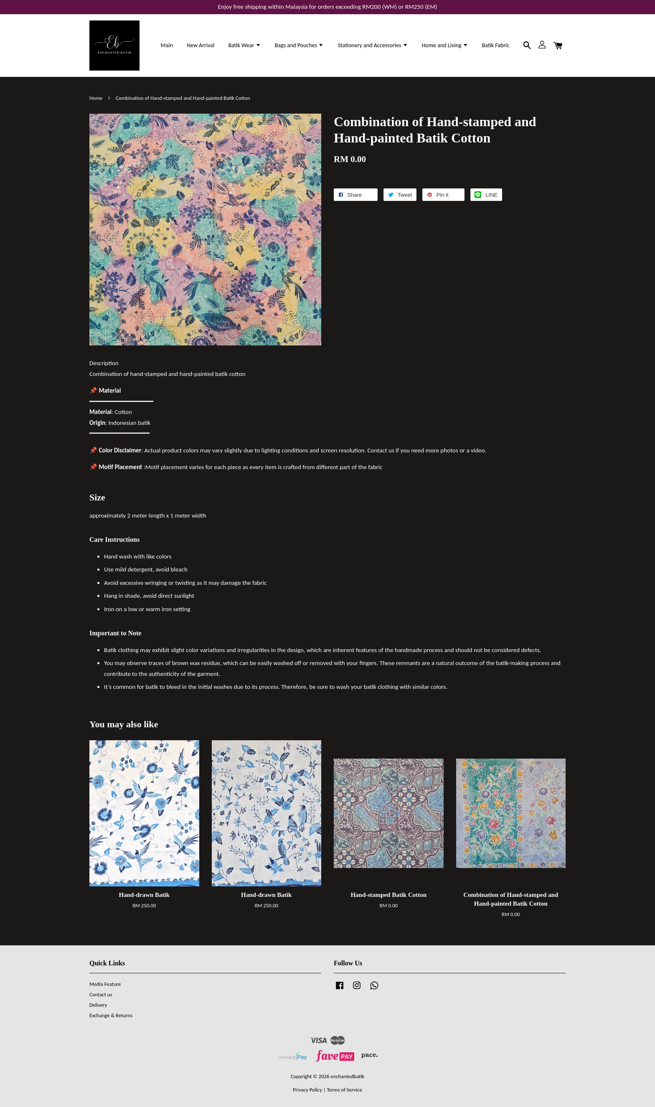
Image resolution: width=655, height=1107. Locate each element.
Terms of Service (344, 1090)
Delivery (98, 1005)
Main (167, 45)
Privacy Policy (307, 1090)
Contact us (100, 994)
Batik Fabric (496, 45)
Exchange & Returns (110, 1015)
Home (95, 98)
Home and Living (445, 45)
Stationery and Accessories (373, 45)
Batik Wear (244, 45)
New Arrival (200, 45)
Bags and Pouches (299, 45)
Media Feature (105, 984)
